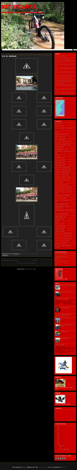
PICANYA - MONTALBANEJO (62, 172)
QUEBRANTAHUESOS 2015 (61, 204)
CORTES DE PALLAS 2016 (62, 134)
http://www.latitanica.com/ (63, 78)
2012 (58, 439)
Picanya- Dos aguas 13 (62, 184)
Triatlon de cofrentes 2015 (63, 236)
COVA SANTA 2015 (60, 137)
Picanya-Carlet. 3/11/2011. (63, 187)
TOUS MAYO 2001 (59, 229)
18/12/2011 (58, 123)
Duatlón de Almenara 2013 (63, 144)
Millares (57, 259)
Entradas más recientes (10, 260)
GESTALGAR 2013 (59, 146)
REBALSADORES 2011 (60, 216)
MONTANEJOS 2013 (60, 162)
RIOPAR (57, 221)
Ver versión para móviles (27, 263)
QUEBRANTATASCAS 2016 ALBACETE (64, 210)
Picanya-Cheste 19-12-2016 (63, 189)
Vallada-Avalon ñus (61, 243)
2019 (58, 426)
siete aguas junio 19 (61, 261)
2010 (58, 443)
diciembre (61, 445)
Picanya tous (59, 182)
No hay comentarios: (33, 253)
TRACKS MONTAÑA (59, 231)
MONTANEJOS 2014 (60, 165)
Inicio (35, 260)
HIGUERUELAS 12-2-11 (61, 149)
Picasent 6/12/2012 (61, 198)
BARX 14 (57, 132)
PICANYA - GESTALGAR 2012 (63, 170)
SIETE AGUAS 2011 (60, 226)
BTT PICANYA (18, 6)
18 (60, 447)
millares (57, 155)
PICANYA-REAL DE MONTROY (62, 195)
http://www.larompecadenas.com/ (64, 93)
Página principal (60, 56)
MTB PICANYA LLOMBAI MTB (62, 167)
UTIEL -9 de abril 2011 (62, 241)
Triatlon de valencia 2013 (63, 238)
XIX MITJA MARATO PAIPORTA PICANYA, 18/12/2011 (63, 315)
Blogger (64, 467)
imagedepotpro (43, 467)
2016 (58, 430)
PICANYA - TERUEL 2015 (62, 175)
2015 (58, 433)
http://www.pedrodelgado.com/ (64, 80)
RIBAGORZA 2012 (59, 219)
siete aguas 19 (59, 224)
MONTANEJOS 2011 (60, 157)
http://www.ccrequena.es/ (63, 58)
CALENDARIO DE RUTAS (61, 254)
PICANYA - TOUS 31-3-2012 (63, 177)
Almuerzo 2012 (59, 126)
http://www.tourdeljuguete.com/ (64, 76)
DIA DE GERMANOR (9, 56)
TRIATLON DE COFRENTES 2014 (63, 233)
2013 (58, 437)
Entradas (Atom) (31, 269)
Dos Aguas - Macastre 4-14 (63, 142)
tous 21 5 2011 (65, 318)
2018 (58, 428)
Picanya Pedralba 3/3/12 (62, 179)
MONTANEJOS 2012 (60, 160)
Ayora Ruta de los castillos (63, 128)
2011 (58, 441)
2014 (58, 435)
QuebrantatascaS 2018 (61, 214)
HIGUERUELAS (64, 331)
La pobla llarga (60, 83)
